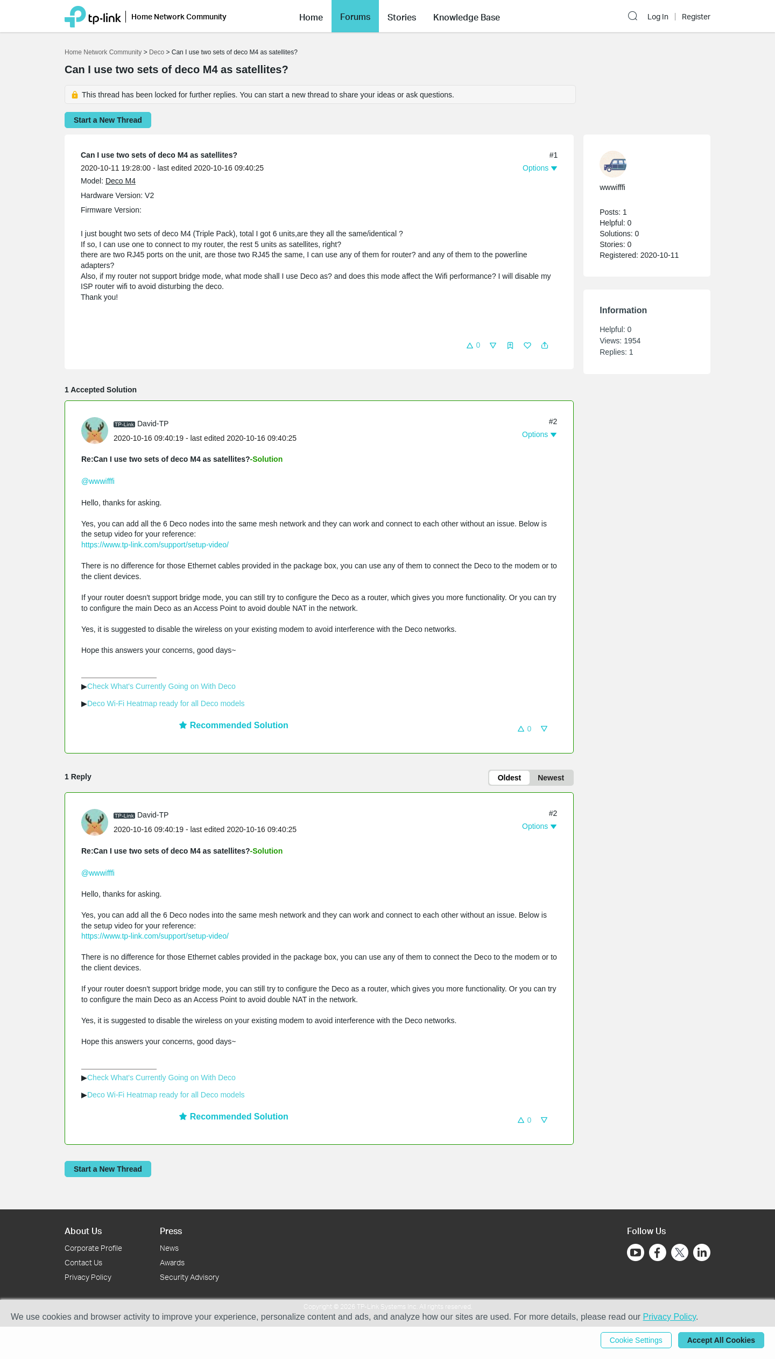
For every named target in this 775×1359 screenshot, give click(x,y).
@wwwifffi (98, 481)
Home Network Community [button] (179, 16)
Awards (172, 1262)
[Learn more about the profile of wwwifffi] (642, 164)
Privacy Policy (88, 1276)
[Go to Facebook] (657, 1252)
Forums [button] (355, 16)
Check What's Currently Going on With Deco (161, 686)
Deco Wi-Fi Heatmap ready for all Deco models (166, 703)
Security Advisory (189, 1276)
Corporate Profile (93, 1247)
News (169, 1247)
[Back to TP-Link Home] (93, 15)
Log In (657, 16)
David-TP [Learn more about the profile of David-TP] (152, 423)
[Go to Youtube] (635, 1252)
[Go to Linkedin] (701, 1252)
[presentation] (94, 430)
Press (171, 1230)
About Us (83, 1230)
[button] (311, 16)
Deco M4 (120, 181)
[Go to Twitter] (679, 1253)
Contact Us (83, 1262)
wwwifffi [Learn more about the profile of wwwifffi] (612, 187)
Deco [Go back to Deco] (156, 52)
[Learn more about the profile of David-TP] (97, 430)
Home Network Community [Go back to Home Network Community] (103, 52)
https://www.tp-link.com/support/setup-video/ (155, 544)
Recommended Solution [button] (233, 725)
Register (696, 16)
